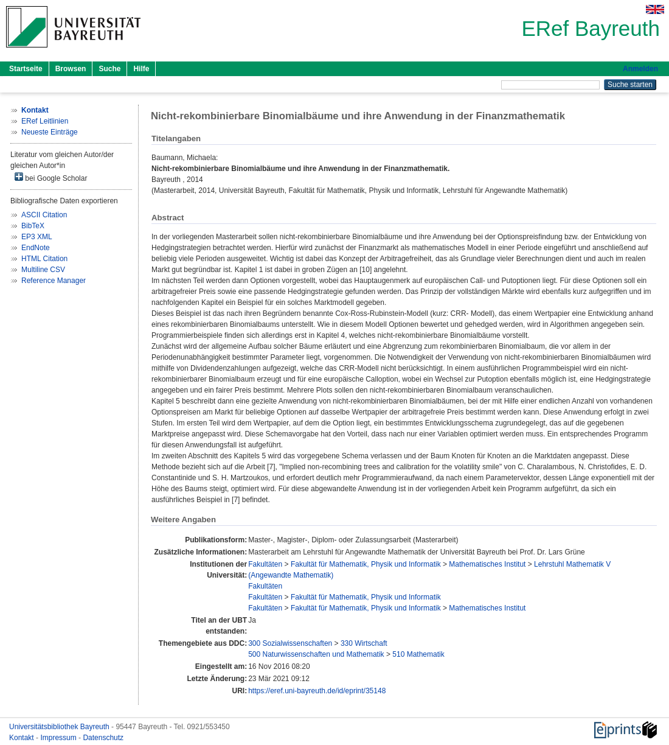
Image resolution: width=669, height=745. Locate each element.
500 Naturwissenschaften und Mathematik (316, 654)
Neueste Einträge (49, 132)
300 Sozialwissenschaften (290, 643)
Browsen (70, 69)
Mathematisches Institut (487, 564)
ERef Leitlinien (44, 121)
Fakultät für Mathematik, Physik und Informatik (366, 564)
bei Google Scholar (51, 177)
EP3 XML (36, 237)
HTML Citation (44, 258)
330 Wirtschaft (364, 643)
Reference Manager (53, 280)
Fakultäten (265, 564)
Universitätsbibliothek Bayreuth (60, 726)
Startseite (26, 69)
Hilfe (141, 69)
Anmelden (640, 69)
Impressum (59, 737)
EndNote (35, 247)
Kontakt (22, 737)
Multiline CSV (43, 269)
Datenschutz (103, 737)
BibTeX (32, 226)
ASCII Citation (44, 215)
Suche (109, 69)
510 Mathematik (418, 654)
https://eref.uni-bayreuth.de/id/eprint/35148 (317, 691)
